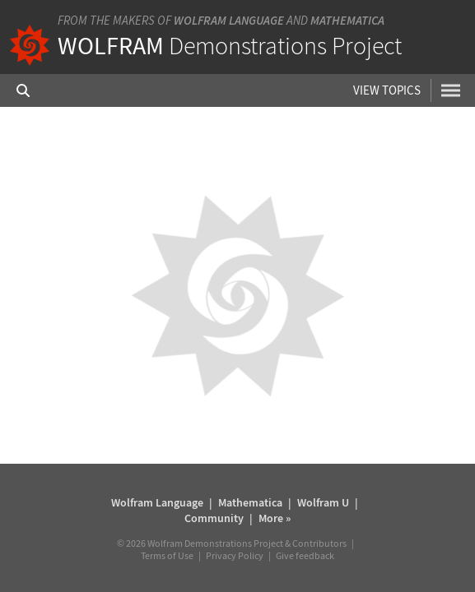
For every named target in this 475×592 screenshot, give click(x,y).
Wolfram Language (229, 20)
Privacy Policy (234, 555)
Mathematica (347, 20)
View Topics (387, 90)
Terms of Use (167, 555)
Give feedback (305, 555)
